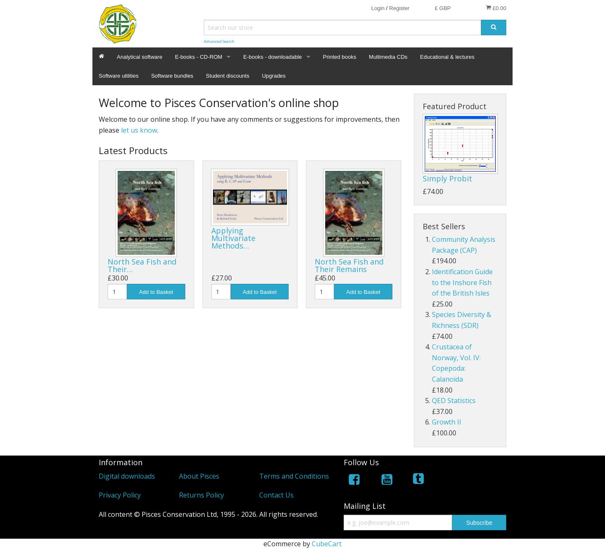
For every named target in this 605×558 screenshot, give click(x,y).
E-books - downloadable (272, 57)
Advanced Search (219, 41)
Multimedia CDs (388, 57)
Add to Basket (156, 292)
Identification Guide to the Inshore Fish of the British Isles (462, 282)
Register (399, 8)
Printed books (340, 57)
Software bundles (172, 76)
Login (377, 8)
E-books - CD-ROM (198, 57)
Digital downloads (127, 476)
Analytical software (139, 57)
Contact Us (276, 495)
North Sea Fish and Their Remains (349, 265)
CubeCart (327, 543)
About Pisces (199, 476)
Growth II (446, 422)
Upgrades (273, 76)
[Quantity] (117, 291)
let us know (139, 130)
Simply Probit (447, 178)
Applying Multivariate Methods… (233, 238)
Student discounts (227, 76)
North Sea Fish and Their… (142, 265)
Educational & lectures (447, 57)
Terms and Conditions (294, 476)
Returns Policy (201, 495)
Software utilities (119, 76)
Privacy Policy (120, 495)
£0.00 (496, 8)
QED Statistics (454, 400)
